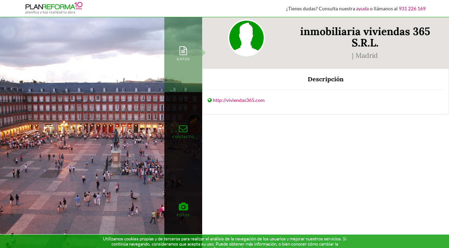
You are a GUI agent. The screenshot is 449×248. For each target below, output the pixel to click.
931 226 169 (412, 8)
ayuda (362, 8)
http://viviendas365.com (239, 100)
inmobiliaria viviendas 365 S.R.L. (365, 37)
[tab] (183, 53)
